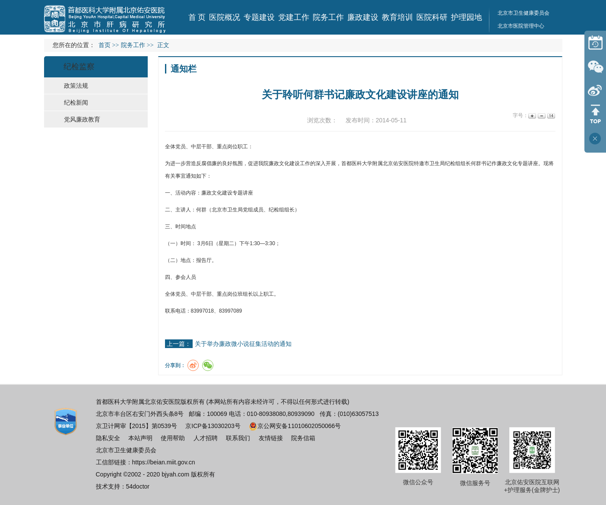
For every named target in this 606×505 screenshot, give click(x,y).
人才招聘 (206, 438)
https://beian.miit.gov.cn (163, 462)
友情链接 (271, 438)
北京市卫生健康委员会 (523, 13)
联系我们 (238, 438)
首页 (104, 45)
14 (550, 115)
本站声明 (140, 438)
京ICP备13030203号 (213, 425)
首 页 (197, 17)
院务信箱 (303, 438)
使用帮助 (173, 438)
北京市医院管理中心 (521, 26)
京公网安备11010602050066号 (295, 425)
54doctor (137, 486)
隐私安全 (108, 438)
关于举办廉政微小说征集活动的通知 (243, 343)
